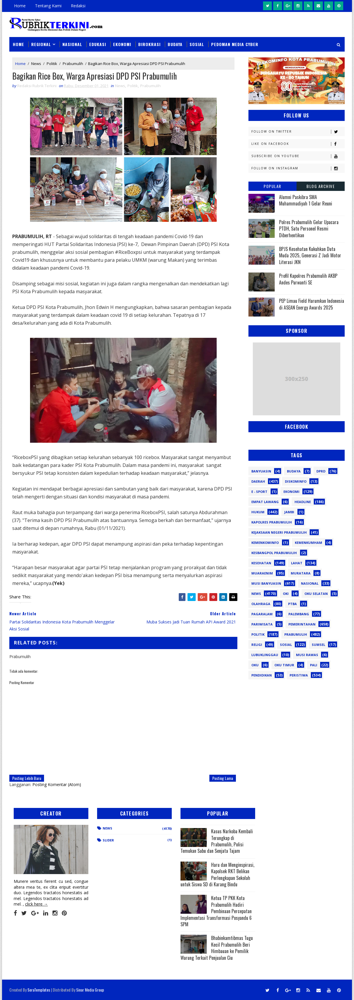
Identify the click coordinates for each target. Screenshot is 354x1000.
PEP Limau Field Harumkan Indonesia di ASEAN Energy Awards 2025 (311, 304)
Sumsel (318, 644)
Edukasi (97, 44)
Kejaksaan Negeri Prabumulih (279, 532)
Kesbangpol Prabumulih (274, 553)
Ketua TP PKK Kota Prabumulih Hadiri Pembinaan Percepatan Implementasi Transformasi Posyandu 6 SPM (216, 911)
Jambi (289, 512)
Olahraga (260, 604)
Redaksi (78, 5)
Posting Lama (222, 778)
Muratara (301, 573)
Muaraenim (262, 573)
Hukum (257, 512)
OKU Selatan (316, 593)
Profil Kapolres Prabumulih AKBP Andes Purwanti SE (308, 279)
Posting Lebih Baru (26, 778)
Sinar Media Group (90, 990)
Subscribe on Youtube (297, 156)
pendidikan (261, 675)
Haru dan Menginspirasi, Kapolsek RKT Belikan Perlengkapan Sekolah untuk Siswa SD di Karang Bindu (217, 874)
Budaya (175, 44)
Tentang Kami (48, 5)
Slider (108, 840)
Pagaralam (262, 614)
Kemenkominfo (265, 542)
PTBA (292, 604)
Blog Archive (320, 186)
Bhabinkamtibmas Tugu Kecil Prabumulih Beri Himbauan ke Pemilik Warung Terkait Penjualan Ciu (216, 947)
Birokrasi (149, 44)
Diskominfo (295, 481)
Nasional (72, 44)
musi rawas (307, 655)
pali (313, 665)
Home (20, 5)
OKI (286, 593)
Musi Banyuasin (266, 583)
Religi (256, 644)
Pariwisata (262, 624)
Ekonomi (122, 44)
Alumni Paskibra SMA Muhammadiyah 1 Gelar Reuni (305, 200)
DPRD (320, 471)
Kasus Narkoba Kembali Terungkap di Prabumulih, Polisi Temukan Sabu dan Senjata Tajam (216, 841)
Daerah (258, 481)
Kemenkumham (308, 542)
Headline (303, 502)
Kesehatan (261, 563)
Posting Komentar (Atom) (56, 784)
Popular (272, 186)
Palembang (298, 614)
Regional (41, 44)
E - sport (259, 491)
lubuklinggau (264, 655)
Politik (52, 63)
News (36, 63)
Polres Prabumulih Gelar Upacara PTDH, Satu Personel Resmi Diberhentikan (309, 229)
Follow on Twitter (297, 131)
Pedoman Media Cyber (234, 44)
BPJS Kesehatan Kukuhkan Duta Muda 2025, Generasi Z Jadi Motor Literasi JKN (310, 255)
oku (255, 665)
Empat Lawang (265, 502)
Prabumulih (73, 63)
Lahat (296, 563)
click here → (36, 904)
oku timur (284, 665)
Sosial (197, 44)
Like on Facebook (297, 144)
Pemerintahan (302, 624)
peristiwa (299, 675)
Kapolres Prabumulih (271, 522)
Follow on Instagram (297, 168)
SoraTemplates (38, 990)
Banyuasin (261, 471)
